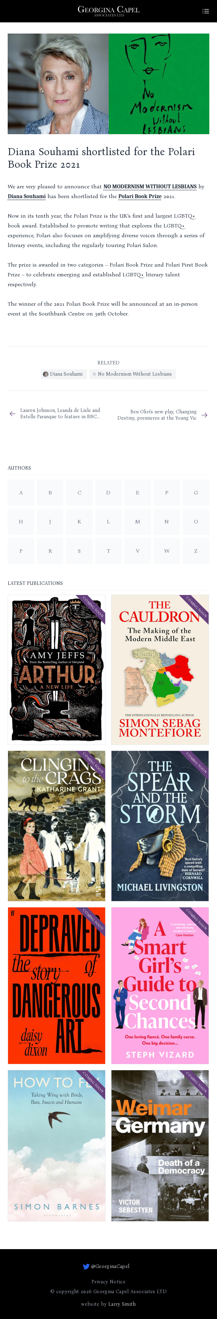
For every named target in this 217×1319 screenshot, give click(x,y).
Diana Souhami (27, 196)
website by (108, 1304)
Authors (19, 468)
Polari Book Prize (140, 196)
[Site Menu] (205, 11)
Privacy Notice (108, 1282)
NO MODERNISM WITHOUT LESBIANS (149, 186)
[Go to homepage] (108, 11)
